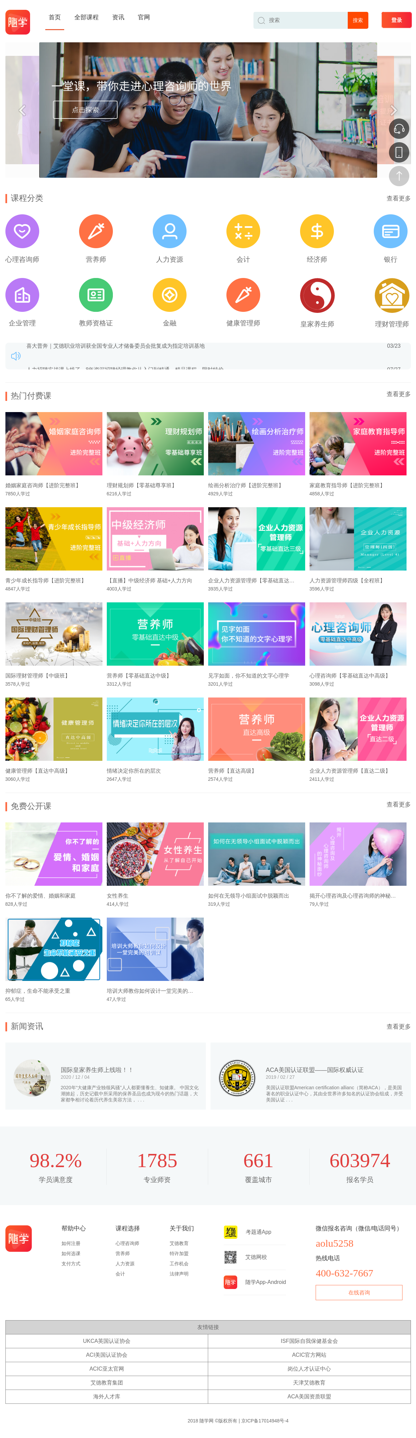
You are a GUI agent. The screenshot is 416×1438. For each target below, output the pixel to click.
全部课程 (86, 17)
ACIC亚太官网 (107, 1369)
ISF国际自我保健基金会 (309, 1341)
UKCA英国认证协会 (106, 1341)
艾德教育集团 (107, 1383)
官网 (144, 17)
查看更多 (399, 198)
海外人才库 (106, 1396)
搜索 (358, 20)
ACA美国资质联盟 (309, 1396)
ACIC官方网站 (309, 1355)
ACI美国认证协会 (106, 1355)
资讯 (118, 17)
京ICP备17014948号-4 (265, 1420)
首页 (55, 17)
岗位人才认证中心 (309, 1369)
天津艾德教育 (309, 1383)
